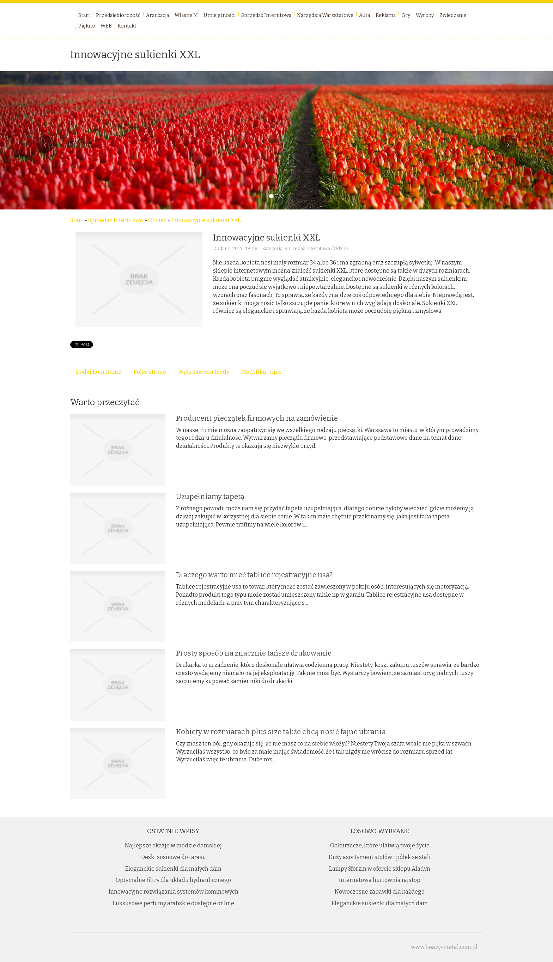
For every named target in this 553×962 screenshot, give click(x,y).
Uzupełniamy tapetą (210, 496)
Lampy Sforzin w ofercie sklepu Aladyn (379, 868)
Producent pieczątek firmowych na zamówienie (257, 418)
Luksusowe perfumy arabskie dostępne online (173, 903)
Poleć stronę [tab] (150, 372)
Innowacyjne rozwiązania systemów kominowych (173, 891)
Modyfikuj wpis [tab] (261, 372)
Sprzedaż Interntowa (115, 220)
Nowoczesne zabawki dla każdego (380, 891)
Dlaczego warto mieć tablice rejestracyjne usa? (254, 575)
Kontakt (126, 26)
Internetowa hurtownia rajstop (379, 880)
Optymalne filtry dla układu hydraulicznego (173, 880)
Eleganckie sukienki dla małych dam (173, 868)
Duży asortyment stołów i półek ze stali (380, 857)
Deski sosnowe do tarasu (173, 857)
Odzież (157, 220)
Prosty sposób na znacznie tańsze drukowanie (254, 653)
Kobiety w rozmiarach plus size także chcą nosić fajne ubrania (281, 731)
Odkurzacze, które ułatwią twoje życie (380, 845)
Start (76, 220)
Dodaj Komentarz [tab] (99, 372)
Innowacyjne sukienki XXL (206, 220)
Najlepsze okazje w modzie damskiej (173, 845)
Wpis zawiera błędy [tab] (203, 372)
